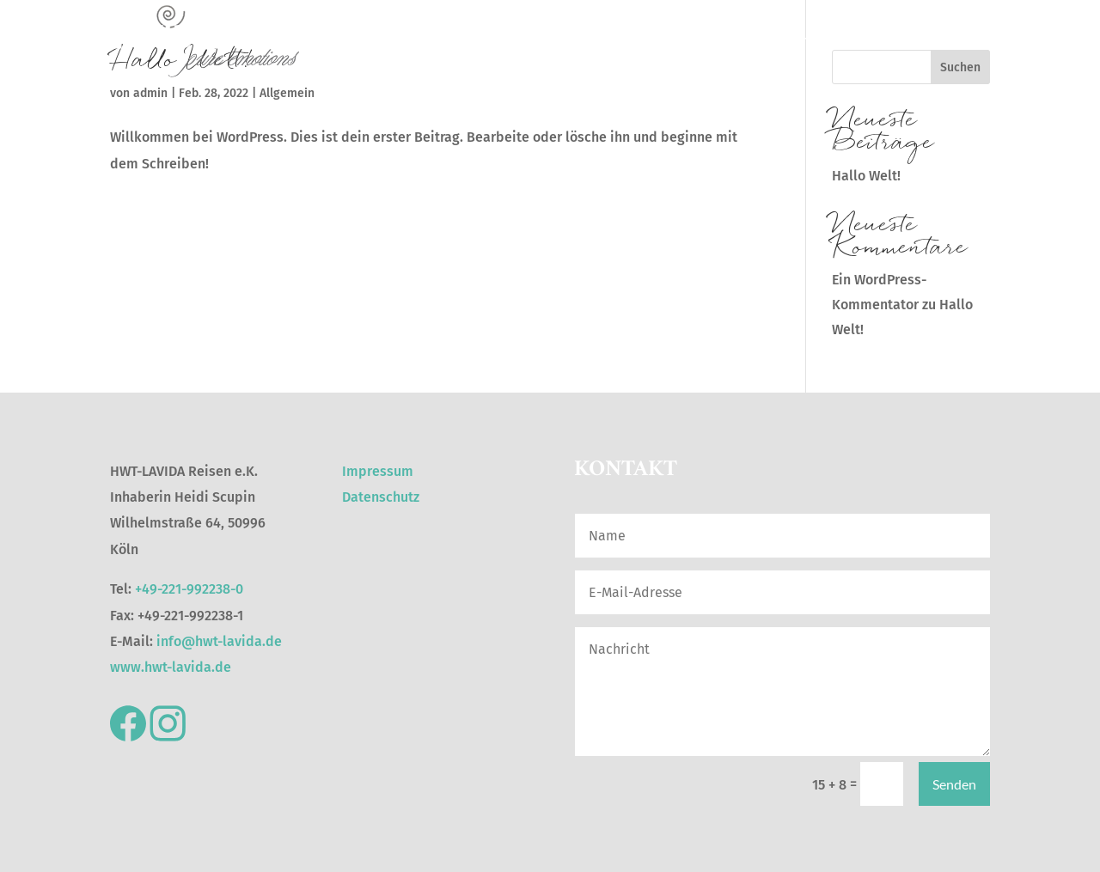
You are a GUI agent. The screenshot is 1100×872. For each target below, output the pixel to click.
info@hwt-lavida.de (219, 641)
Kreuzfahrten (795, 41)
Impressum (377, 471)
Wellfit (724, 41)
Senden (954, 784)
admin (150, 93)
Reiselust (510, 41)
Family (973, 41)
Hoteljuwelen (589, 41)
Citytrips (666, 41)
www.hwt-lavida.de (170, 667)
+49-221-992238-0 (189, 589)
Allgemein (287, 93)
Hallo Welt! (866, 176)
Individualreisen (893, 41)
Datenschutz (380, 497)
